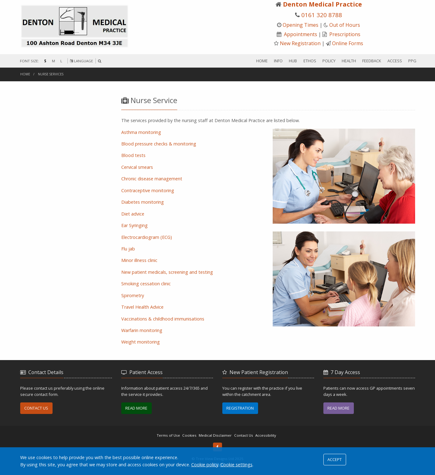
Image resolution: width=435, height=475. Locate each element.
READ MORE (136, 408)
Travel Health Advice (142, 307)
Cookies (189, 435)
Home (25, 74)
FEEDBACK (371, 61)
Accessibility (265, 435)
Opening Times (300, 24)
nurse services (50, 74)
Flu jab (128, 249)
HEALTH (349, 61)
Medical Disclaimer (215, 435)
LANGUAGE (81, 61)
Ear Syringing (134, 225)
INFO (278, 61)
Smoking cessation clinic (146, 284)
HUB (293, 61)
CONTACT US (36, 408)
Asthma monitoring (141, 132)
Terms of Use (168, 435)
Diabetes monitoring (142, 202)
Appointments (300, 34)
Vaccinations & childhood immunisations (162, 319)
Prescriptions (344, 34)
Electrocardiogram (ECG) (146, 237)
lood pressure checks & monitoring (158, 144)
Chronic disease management (151, 179)
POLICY (329, 61)
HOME (262, 61)
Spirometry (132, 295)
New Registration (300, 43)
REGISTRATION (240, 408)
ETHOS (309, 61)
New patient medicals (167, 272)
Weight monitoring (140, 342)
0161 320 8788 (321, 15)
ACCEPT (334, 459)
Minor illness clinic (139, 260)
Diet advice (132, 214)
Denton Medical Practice (322, 4)
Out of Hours (344, 24)
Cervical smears (137, 167)
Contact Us (243, 435)
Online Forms (347, 43)
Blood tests (133, 155)
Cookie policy (204, 465)
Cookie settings (236, 465)
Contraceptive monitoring (147, 190)
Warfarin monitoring (141, 330)
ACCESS (394, 61)
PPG (412, 61)
